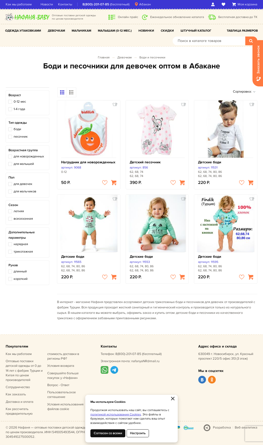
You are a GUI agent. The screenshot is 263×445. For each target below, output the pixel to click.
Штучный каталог (196, 31)
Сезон (13, 205)
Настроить (138, 433)
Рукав (13, 265)
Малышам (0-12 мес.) (115, 31)
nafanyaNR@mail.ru (145, 361)
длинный (20, 271)
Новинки (146, 31)
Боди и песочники (152, 57)
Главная (104, 57)
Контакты (65, 4)
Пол (11, 177)
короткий (20, 279)
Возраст (14, 95)
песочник (21, 137)
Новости (47, 4)
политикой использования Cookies (115, 414)
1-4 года (19, 109)
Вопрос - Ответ (58, 385)
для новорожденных (29, 156)
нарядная (21, 244)
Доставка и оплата (19, 402)
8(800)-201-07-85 (95, 4)
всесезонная (23, 219)
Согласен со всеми (108, 433)
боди (17, 129)
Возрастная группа (23, 150)
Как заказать (16, 394)
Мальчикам (81, 31)
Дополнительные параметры (21, 235)
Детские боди (209, 162)
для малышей (24, 164)
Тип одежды (17, 123)
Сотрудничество (18, 387)
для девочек (23, 184)
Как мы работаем (19, 4)
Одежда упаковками (23, 31)
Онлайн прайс (128, 17)
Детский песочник (145, 162)
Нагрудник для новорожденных (88, 162)
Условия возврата (60, 366)
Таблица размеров (242, 31)
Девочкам (56, 31)
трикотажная (23, 252)
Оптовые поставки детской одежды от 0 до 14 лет (24, 370)
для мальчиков (25, 191)
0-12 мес (20, 102)
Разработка (222, 427)
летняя (19, 211)
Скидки (167, 31)
